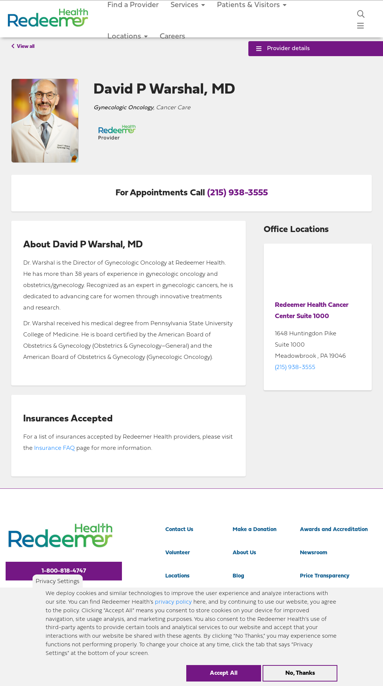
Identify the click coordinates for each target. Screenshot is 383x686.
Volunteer (177, 553)
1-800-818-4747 (64, 571)
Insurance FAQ (54, 448)
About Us (244, 553)
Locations (127, 36)
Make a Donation (254, 530)
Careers (172, 36)
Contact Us (179, 530)
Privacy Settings (57, 582)
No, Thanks (300, 673)
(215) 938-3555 (237, 193)
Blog (238, 576)
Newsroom (313, 553)
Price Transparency (324, 576)
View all (22, 46)
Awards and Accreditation (334, 530)
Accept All (224, 673)
